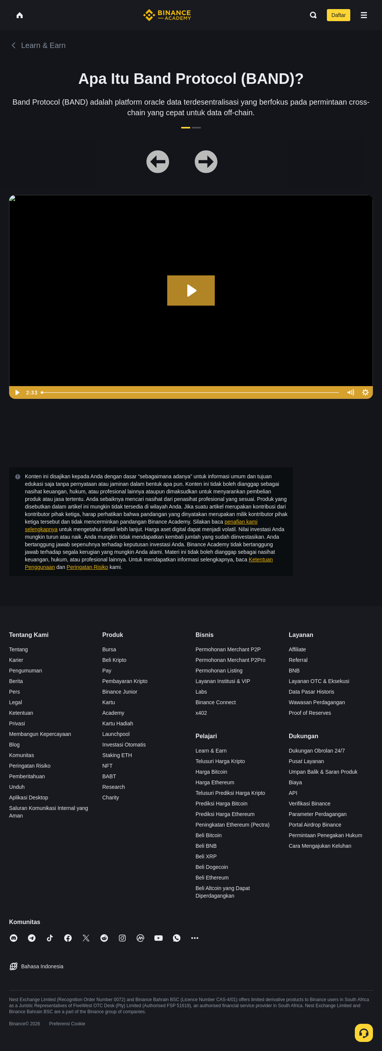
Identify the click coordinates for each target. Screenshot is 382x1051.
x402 (201, 713)
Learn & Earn (211, 751)
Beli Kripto (114, 660)
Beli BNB (206, 846)
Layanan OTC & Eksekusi (319, 681)
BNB (294, 671)
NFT (107, 766)
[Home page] (167, 15)
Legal (15, 702)
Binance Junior (119, 692)
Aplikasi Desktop (28, 797)
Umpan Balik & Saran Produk (323, 772)
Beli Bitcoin (209, 835)
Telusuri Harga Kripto (220, 761)
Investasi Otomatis (124, 745)
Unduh (17, 787)
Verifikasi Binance (310, 804)
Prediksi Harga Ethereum (225, 814)
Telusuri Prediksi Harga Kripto (230, 793)
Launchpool (115, 734)
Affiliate (297, 649)
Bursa (109, 649)
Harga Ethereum (215, 782)
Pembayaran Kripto (125, 681)
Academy (113, 713)
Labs (201, 692)
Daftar (338, 15)
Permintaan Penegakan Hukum (325, 835)
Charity (110, 797)
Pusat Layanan (306, 761)
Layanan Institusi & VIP (223, 681)
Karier (16, 660)
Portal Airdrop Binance (315, 825)
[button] (363, 15)
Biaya (295, 782)
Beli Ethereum (212, 878)
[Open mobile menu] (364, 15)
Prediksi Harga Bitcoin (222, 804)
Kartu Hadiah (117, 723)
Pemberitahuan (27, 776)
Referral (298, 660)
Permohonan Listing (219, 671)
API (293, 793)
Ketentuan (21, 713)
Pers (14, 692)
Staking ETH (117, 755)
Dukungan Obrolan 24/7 (317, 751)
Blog (14, 745)
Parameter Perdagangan (318, 814)
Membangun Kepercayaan (40, 734)
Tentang (18, 649)
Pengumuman (25, 671)
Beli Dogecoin (212, 867)
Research (113, 787)
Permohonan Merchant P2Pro (230, 660)
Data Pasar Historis (311, 692)
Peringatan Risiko (87, 567)
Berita (16, 681)
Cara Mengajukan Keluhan (320, 846)
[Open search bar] (311, 15)
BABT (109, 776)
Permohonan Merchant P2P (228, 649)
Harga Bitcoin (211, 772)
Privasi (17, 723)
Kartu (108, 702)
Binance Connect (216, 702)
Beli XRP (206, 856)
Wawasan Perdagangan (317, 702)
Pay (106, 671)
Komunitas (21, 755)
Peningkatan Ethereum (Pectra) (233, 825)
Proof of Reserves (310, 713)
